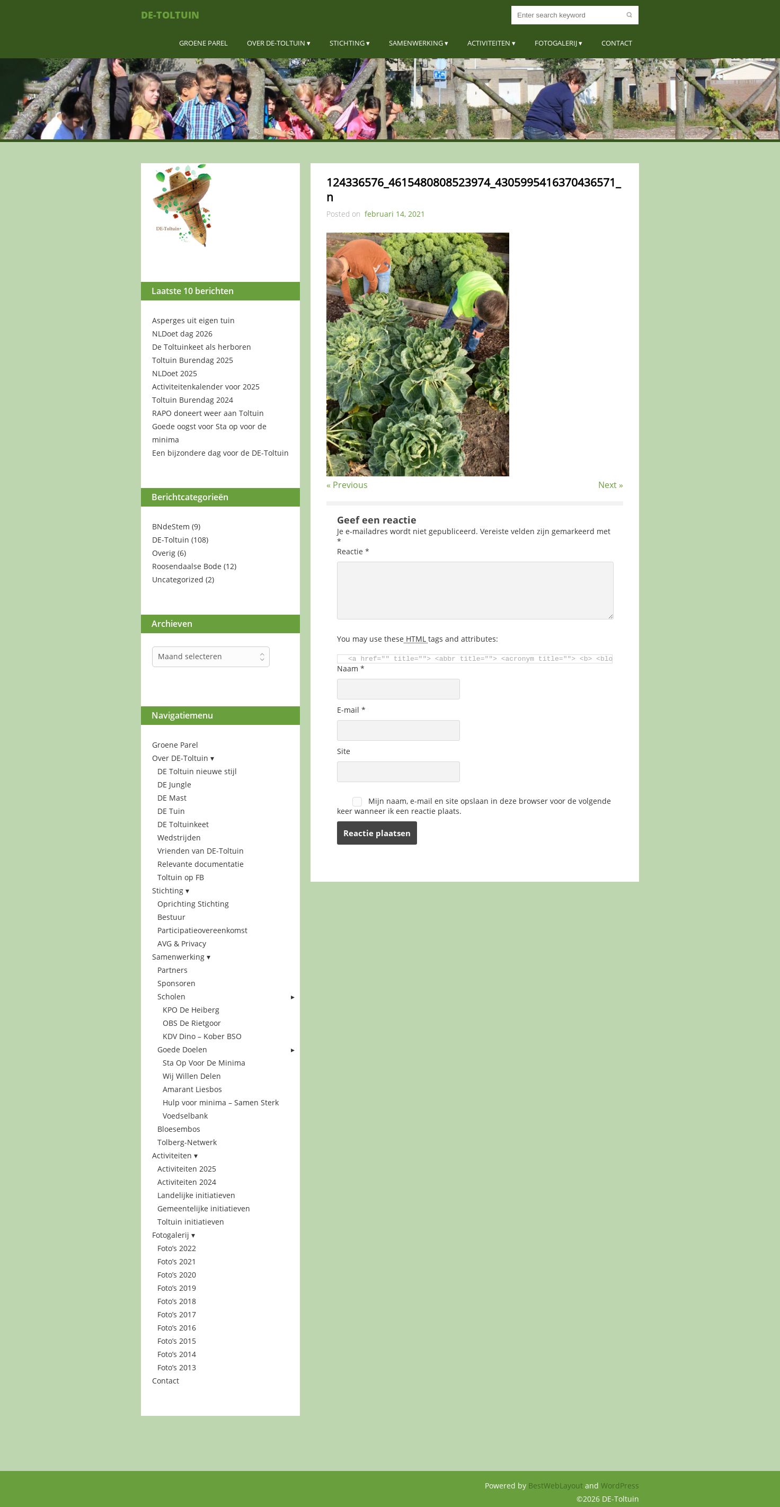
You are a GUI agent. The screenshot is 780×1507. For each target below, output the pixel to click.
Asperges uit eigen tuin (193, 320)
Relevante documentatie (200, 864)
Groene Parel (203, 43)
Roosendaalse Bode (186, 566)
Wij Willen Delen (192, 1076)
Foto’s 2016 (176, 1328)
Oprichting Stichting (193, 904)
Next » (610, 485)
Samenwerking (416, 43)
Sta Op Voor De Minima (204, 1063)
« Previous (347, 485)
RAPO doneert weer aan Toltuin (208, 413)
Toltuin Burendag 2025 (192, 360)
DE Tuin (171, 811)
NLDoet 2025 (174, 373)
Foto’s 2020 (176, 1275)
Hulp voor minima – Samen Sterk (221, 1102)
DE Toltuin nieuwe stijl (197, 771)
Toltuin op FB (180, 877)
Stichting (347, 43)
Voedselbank (185, 1116)
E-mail (351, 710)
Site (343, 751)
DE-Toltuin (170, 14)
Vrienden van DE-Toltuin (200, 851)
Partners (172, 970)
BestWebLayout (556, 1486)
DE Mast (172, 798)
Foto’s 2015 (176, 1341)
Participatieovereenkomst (202, 930)
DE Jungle (174, 784)
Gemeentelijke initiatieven (203, 1208)
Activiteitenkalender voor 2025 (206, 387)
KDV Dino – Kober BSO (202, 1036)
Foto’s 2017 (176, 1314)
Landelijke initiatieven (196, 1195)
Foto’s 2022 (176, 1248)
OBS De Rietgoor (192, 1023)
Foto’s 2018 (176, 1301)
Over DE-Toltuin (276, 43)
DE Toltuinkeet (183, 824)
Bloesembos (178, 1129)
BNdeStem (171, 526)
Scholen (171, 996)
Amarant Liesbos (192, 1089)
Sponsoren (176, 983)
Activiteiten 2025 (186, 1169)
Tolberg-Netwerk (187, 1142)
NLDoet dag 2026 (182, 334)
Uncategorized (177, 579)
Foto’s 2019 (176, 1288)
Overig (163, 553)
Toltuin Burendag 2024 (192, 400)
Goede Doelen (182, 1049)
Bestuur (171, 917)
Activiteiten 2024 (186, 1182)
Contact (616, 43)
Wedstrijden (179, 837)
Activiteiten (488, 43)
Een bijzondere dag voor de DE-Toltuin (220, 453)
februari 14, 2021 (395, 214)
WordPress (620, 1486)
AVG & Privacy (181, 943)
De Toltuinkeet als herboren (201, 347)
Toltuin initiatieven (190, 1222)
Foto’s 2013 (176, 1367)
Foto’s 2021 (176, 1261)
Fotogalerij (556, 43)
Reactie (353, 551)
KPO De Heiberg (191, 1010)
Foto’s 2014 (176, 1354)
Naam (351, 668)
